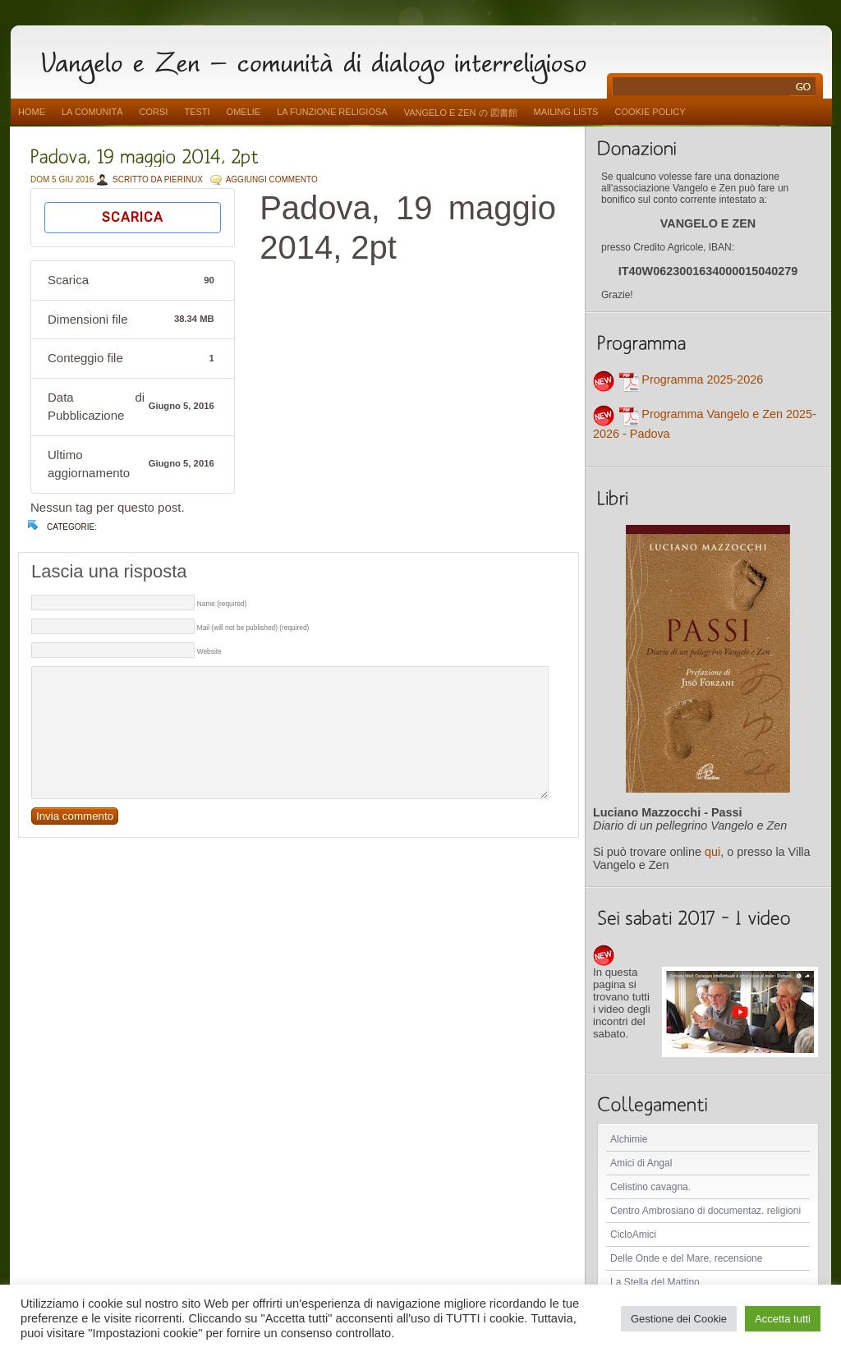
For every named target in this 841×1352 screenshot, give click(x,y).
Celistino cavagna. (650, 1187)
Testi (196, 112)
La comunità (92, 112)
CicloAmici (633, 1234)
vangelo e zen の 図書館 (460, 112)
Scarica (132, 217)
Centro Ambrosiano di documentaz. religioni (705, 1210)
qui (712, 851)
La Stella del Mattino (655, 1282)
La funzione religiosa (332, 112)
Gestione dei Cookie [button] (679, 1319)
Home (31, 112)
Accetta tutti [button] (783, 1319)
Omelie (244, 112)
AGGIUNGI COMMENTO (272, 179)
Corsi (154, 112)
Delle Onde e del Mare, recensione (686, 1258)
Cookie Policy (649, 112)
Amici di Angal (641, 1163)
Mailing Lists (566, 112)
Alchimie (628, 1139)
